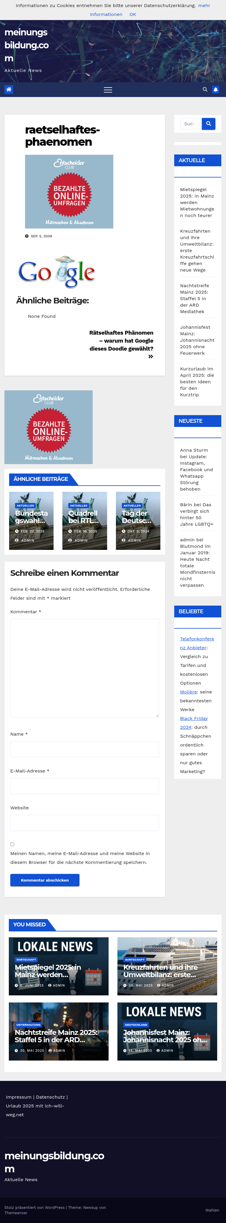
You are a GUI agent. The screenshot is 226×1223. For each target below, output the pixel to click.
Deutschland (136, 1024)
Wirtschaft (26, 959)
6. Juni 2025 (32, 985)
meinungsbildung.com (26, 45)
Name (19, 734)
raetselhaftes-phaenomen (62, 136)
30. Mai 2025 (141, 985)
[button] (205, 89)
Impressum (18, 1097)
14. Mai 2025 (141, 1051)
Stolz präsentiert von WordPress (35, 1207)
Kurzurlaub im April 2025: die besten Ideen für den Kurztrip (197, 381)
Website (19, 808)
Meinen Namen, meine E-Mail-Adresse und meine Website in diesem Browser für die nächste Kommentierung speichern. (80, 858)
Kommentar (25, 611)
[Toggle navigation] (108, 90)
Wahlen (212, 1210)
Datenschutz (50, 1097)
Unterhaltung (28, 1024)
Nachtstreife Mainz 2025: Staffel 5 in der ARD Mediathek (194, 298)
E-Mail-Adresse (29, 771)
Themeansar (15, 1213)
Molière (188, 692)
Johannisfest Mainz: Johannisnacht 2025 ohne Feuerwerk (197, 340)
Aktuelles (25, 505)
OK (132, 14)
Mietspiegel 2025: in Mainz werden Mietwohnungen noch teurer (197, 202)
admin (24, 540)
